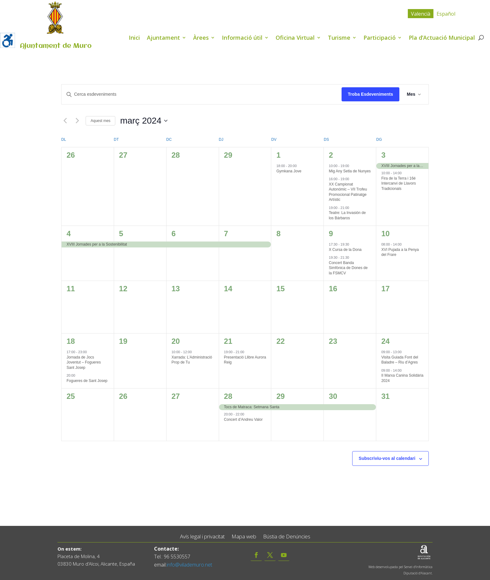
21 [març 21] (228, 341)
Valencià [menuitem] (420, 13)
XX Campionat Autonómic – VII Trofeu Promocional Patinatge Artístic (348, 192)
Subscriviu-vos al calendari (387, 458)
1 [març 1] (278, 155)
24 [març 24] (385, 341)
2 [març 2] (331, 155)
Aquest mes (100, 121)
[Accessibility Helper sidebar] (7, 40)
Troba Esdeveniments (370, 94)
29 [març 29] (280, 396)
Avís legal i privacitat (202, 536)
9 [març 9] (331, 233)
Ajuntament (163, 38)
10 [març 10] (385, 233)
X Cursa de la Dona (345, 249)
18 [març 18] (71, 341)
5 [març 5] (121, 233)
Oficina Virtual (295, 38)
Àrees (201, 38)
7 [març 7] (226, 233)
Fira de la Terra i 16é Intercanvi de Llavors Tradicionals (398, 183)
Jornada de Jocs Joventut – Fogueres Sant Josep (84, 362)
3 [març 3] (383, 155)
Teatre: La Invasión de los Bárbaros (347, 215)
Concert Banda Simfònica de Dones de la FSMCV (348, 268)
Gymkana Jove (288, 171)
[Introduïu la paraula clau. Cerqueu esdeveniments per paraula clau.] (202, 94)
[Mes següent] (77, 121)
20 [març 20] (176, 341)
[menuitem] (420, 13)
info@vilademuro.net (189, 564)
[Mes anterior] (65, 121)
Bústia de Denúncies (286, 536)
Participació (379, 38)
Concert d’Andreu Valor (243, 419)
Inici (134, 38)
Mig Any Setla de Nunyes (350, 171)
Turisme (339, 38)
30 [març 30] (333, 396)
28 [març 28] (228, 396)
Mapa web (244, 536)
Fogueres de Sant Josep (87, 381)
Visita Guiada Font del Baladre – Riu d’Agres (399, 360)
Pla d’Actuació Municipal (442, 38)
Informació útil (242, 38)
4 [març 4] (69, 233)
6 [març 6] (174, 233)
